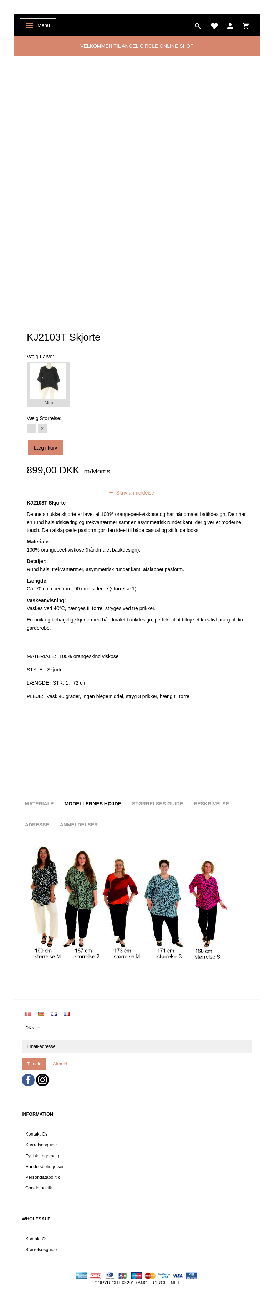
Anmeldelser (79, 825)
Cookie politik (38, 1188)
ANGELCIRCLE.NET (159, 1282)
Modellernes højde (93, 804)
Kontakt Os (36, 1134)
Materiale (39, 804)
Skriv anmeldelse (134, 493)
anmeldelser (81, 493)
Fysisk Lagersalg (42, 1155)
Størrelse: (44, 418)
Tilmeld (34, 1063)
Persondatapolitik (42, 1177)
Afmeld (60, 1063)
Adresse (37, 825)
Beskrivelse (211, 804)
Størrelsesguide (41, 1144)
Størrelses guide (157, 804)
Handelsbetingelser (44, 1166)
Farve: (40, 356)
